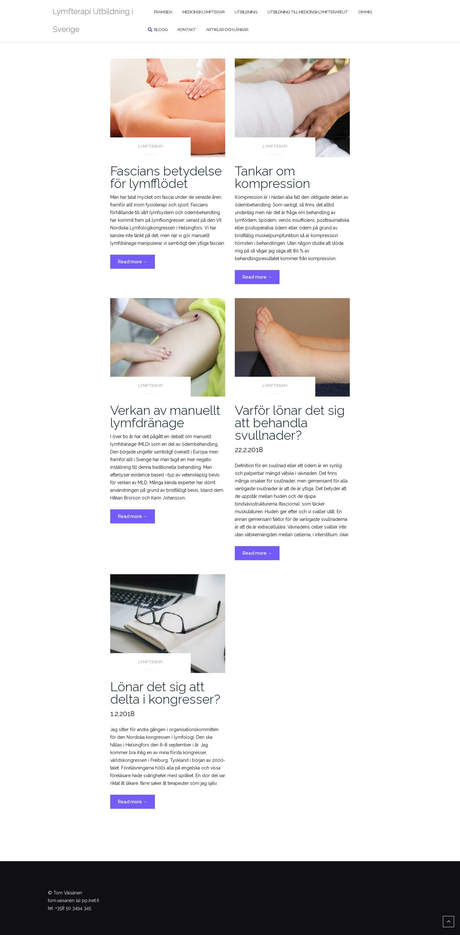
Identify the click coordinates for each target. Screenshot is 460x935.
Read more (136, 263)
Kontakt (187, 29)
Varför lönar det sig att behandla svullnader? (290, 423)
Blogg (160, 29)
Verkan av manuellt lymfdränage (165, 416)
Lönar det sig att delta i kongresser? (165, 693)
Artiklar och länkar (227, 29)
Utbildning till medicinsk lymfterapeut (307, 12)
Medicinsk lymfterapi (203, 12)
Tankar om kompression (272, 177)
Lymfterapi (150, 146)
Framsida (163, 12)
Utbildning (245, 12)
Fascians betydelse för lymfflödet (166, 177)
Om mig (365, 12)
